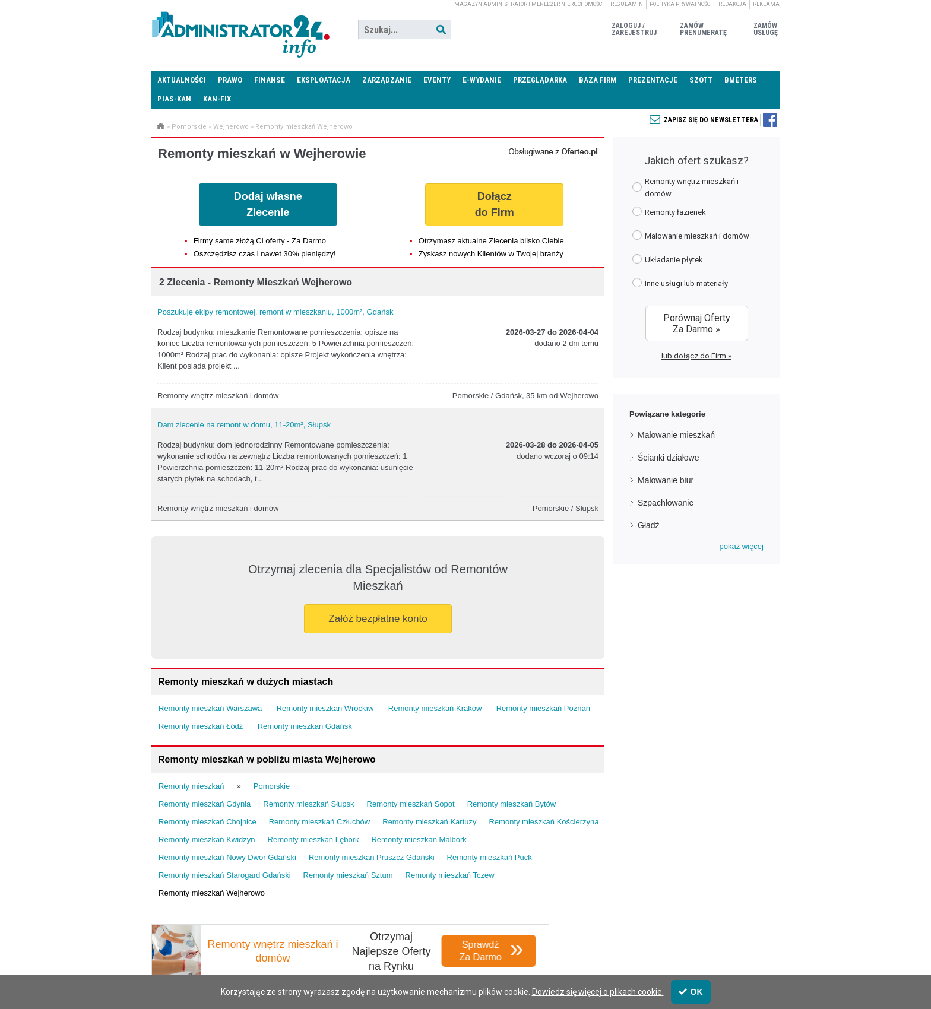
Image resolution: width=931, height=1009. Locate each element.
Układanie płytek (667, 259)
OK (691, 992)
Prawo (230, 79)
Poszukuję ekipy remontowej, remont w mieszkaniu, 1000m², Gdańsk (275, 311)
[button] (742, 547)
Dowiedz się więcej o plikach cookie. (598, 992)
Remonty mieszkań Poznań (543, 708)
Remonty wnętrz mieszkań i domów (685, 187)
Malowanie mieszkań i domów (690, 235)
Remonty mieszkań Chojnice (207, 821)
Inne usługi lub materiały (680, 283)
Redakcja (732, 4)
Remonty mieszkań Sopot (411, 803)
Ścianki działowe (668, 457)
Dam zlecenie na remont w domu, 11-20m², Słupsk (244, 424)
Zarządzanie (386, 79)
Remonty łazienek (669, 212)
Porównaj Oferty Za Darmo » (696, 323)
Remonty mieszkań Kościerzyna (543, 821)
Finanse (269, 79)
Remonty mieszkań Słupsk (308, 803)
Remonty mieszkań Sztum (348, 875)
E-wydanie (482, 79)
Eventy (437, 79)
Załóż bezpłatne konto (377, 618)
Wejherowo (231, 127)
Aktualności (181, 79)
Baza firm (597, 79)
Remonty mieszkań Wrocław (325, 708)
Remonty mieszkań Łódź (201, 726)
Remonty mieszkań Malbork (418, 839)
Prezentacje (652, 79)
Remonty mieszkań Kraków (435, 708)
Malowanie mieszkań (676, 435)
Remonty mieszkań (191, 786)
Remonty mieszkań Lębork (313, 839)
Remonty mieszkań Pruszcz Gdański (372, 857)
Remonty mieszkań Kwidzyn (207, 839)
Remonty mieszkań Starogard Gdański (225, 875)
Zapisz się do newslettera (711, 120)
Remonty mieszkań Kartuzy (429, 821)
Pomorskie (189, 127)
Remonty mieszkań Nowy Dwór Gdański (227, 857)
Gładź (649, 525)
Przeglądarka (540, 79)
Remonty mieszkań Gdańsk (305, 726)
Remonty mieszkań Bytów (511, 803)
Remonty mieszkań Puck (489, 857)
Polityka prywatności (681, 4)
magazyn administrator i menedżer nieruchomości (529, 4)
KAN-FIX (217, 98)
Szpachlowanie (666, 502)
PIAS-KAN (174, 98)
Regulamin (626, 4)
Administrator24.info (240, 29)
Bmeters (740, 79)
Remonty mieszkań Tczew (450, 875)
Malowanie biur (666, 480)
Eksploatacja (323, 79)
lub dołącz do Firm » (696, 355)
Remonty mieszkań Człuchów (319, 821)
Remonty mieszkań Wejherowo (304, 127)
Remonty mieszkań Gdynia (205, 803)
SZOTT (700, 79)
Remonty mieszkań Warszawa (210, 708)
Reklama (766, 4)
